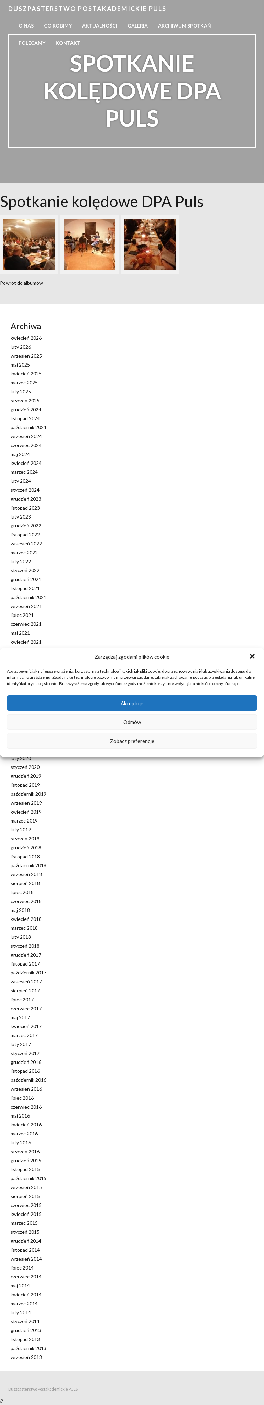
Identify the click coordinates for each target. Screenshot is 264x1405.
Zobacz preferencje (132, 741)
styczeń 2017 (25, 1053)
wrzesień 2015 (26, 1187)
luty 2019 (21, 829)
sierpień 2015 (25, 1196)
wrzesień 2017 (26, 981)
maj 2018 (20, 910)
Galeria (138, 26)
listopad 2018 (25, 856)
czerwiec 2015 (26, 1205)
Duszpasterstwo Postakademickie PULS (87, 8)
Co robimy (58, 26)
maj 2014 (20, 1285)
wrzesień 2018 (26, 874)
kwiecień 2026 (26, 338)
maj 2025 (20, 365)
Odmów (132, 722)
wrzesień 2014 (26, 1259)
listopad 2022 (25, 534)
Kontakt (68, 43)
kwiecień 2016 (26, 1125)
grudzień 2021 (26, 579)
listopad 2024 (25, 418)
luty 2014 (21, 1312)
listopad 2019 (25, 785)
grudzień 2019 (26, 776)
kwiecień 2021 (26, 642)
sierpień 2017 (25, 990)
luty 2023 (21, 517)
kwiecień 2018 (26, 919)
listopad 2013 (25, 1339)
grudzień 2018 (26, 847)
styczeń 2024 (25, 490)
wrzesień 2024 (26, 436)
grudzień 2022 (26, 526)
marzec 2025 (24, 382)
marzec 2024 (24, 472)
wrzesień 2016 (26, 1089)
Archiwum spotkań (184, 26)
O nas (26, 26)
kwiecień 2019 (26, 812)
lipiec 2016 (22, 1098)
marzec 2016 (24, 1133)
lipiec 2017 (22, 999)
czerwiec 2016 (26, 1107)
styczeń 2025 (25, 400)
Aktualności (99, 26)
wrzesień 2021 (26, 606)
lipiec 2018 (22, 892)
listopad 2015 (25, 1169)
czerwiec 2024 (26, 445)
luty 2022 (21, 561)
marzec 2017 (24, 1035)
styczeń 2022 (25, 570)
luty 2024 (21, 481)
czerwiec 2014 (26, 1276)
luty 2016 (21, 1142)
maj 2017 (20, 1017)
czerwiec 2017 (26, 1008)
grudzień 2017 (26, 955)
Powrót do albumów (21, 283)
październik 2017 (28, 973)
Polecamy (32, 43)
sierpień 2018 (25, 883)
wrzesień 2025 (26, 356)
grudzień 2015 (26, 1160)
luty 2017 (21, 1044)
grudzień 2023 (26, 499)
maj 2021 (20, 633)
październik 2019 (28, 794)
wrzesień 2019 (26, 803)
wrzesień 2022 (26, 543)
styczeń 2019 (25, 838)
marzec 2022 (24, 552)
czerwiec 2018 (26, 901)
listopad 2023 (25, 508)
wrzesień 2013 (26, 1357)
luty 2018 (21, 937)
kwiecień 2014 (26, 1294)
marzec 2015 (24, 1223)
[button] (253, 657)
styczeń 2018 (25, 946)
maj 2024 (20, 454)
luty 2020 (21, 758)
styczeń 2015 (25, 1232)
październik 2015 (28, 1178)
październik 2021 (28, 597)
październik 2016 (28, 1080)
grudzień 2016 (26, 1062)
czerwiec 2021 (26, 624)
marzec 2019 (24, 821)
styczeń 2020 (25, 767)
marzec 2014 (24, 1303)
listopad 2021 (25, 588)
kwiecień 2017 (26, 1026)
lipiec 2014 (22, 1268)
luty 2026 (21, 347)
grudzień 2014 (26, 1241)
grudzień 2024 (26, 409)
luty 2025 (21, 391)
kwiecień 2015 (26, 1214)
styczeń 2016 (25, 1151)
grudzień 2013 (26, 1330)
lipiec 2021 (22, 615)
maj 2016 (20, 1116)
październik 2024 (28, 427)
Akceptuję (132, 703)
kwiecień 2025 (26, 374)
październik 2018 (28, 865)
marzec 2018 (24, 928)
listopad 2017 (25, 964)
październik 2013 (28, 1348)
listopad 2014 (25, 1250)
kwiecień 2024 (26, 463)
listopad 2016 (25, 1071)
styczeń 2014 (25, 1321)
